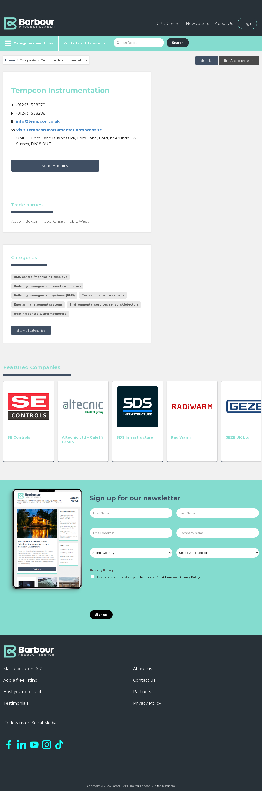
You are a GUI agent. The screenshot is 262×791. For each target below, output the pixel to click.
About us (142, 666)
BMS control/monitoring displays (40, 277)
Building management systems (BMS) (44, 295)
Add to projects (239, 60)
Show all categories (31, 330)
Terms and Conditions (156, 574)
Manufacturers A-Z (22, 666)
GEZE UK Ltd (227, 434)
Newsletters (197, 23)
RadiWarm (173, 434)
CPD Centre (168, 23)
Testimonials (15, 700)
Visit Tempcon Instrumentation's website (59, 129)
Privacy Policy (102, 568)
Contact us (144, 677)
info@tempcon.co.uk (38, 121)
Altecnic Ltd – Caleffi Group (72, 437)
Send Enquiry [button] (55, 165)
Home (10, 60)
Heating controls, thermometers (40, 313)
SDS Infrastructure (129, 434)
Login (247, 23)
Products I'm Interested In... (86, 43)
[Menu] (28, 43)
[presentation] (129, 592)
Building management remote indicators (47, 286)
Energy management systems (38, 304)
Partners (142, 689)
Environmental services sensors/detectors (104, 304)
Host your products (23, 689)
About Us (224, 23)
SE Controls (18, 434)
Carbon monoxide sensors (103, 295)
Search (177, 42)
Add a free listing (20, 677)
